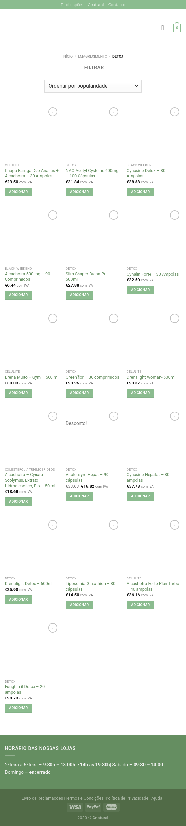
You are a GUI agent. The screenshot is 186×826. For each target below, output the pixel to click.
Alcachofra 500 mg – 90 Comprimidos (27, 276)
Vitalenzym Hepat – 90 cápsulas (87, 477)
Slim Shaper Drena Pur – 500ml (89, 276)
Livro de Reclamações (42, 798)
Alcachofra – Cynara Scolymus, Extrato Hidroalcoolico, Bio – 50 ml (30, 480)
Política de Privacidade (127, 798)
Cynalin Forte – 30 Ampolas (153, 274)
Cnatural (96, 4)
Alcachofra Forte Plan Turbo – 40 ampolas (153, 586)
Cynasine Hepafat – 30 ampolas (148, 477)
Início (68, 56)
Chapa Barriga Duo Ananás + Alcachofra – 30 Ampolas (32, 173)
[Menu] (164, 28)
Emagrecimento (92, 56)
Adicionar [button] (18, 192)
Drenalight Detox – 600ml (28, 583)
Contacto (116, 4)
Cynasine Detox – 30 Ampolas (146, 173)
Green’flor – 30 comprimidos (92, 377)
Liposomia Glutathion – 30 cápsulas (91, 586)
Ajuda (156, 798)
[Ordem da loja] (93, 86)
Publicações (72, 4)
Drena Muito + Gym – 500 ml (32, 377)
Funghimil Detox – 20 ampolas (25, 689)
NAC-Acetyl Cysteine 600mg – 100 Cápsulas (92, 173)
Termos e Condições (84, 798)
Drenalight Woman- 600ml (151, 377)
